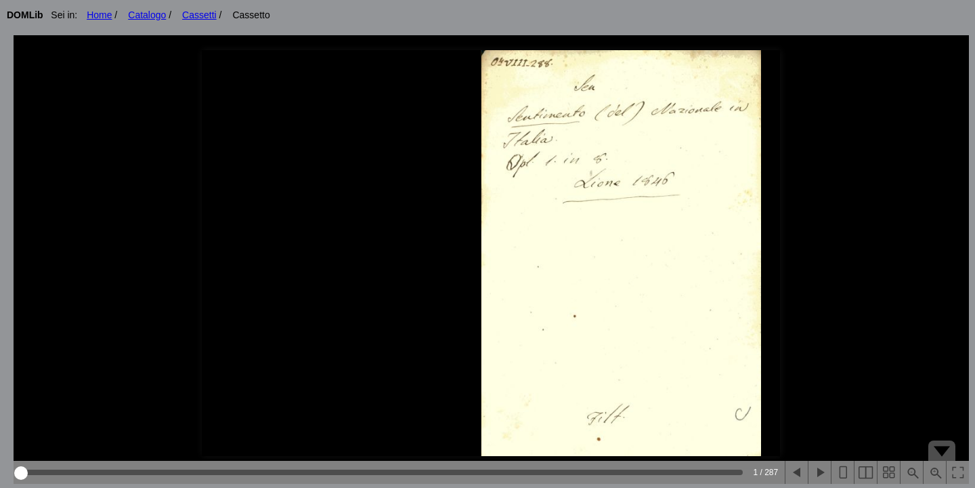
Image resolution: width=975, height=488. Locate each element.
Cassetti (199, 14)
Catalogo (147, 14)
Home (99, 14)
